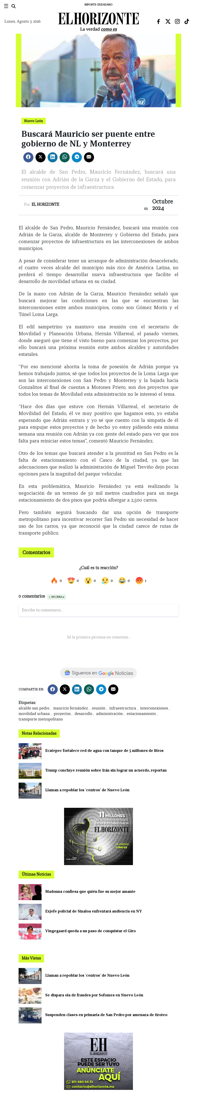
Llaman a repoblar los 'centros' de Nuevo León (87, 790)
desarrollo (83, 713)
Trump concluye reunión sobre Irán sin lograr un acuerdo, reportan (106, 770)
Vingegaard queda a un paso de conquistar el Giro (90, 931)
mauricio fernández (70, 708)
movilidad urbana (34, 713)
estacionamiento (141, 713)
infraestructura (122, 708)
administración (109, 713)
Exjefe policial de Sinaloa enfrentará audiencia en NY (93, 911)
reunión (98, 708)
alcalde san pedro (34, 708)
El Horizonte (45, 204)
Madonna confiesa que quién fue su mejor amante (90, 891)
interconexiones (154, 708)
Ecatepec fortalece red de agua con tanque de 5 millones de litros (104, 750)
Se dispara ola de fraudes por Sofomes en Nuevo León (94, 995)
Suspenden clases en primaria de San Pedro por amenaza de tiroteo (106, 1014)
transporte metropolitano (41, 719)
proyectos (62, 713)
